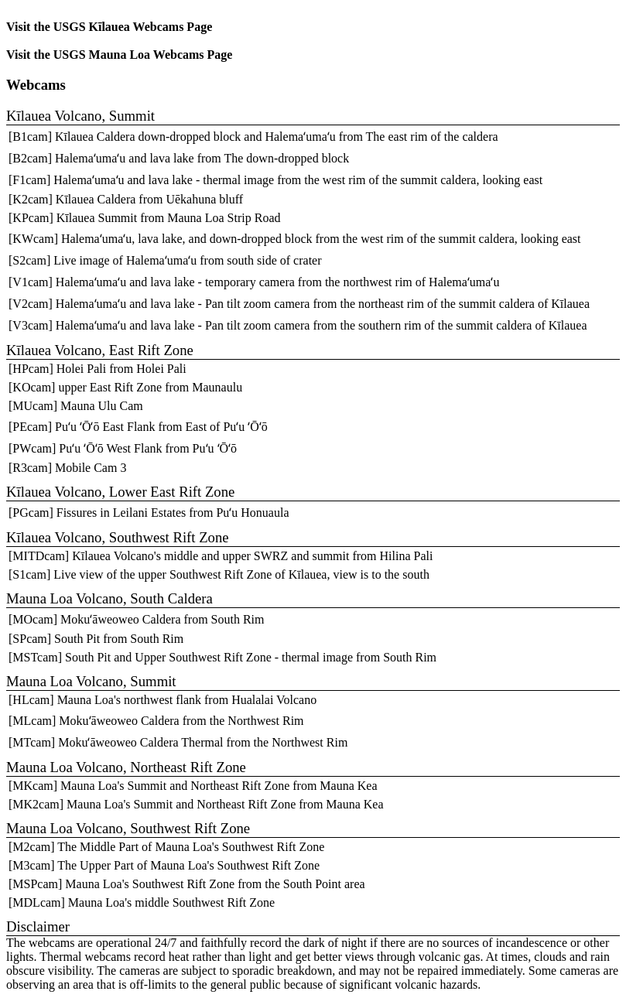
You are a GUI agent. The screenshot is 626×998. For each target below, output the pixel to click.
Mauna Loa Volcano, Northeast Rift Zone (126, 767)
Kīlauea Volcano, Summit (80, 116)
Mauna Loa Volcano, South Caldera (109, 598)
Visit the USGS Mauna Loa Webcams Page (119, 54)
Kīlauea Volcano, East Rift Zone (99, 350)
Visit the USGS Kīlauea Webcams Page (109, 26)
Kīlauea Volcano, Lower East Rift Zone (120, 492)
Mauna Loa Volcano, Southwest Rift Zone (128, 828)
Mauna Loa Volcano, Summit (91, 681)
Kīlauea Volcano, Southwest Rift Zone (117, 537)
